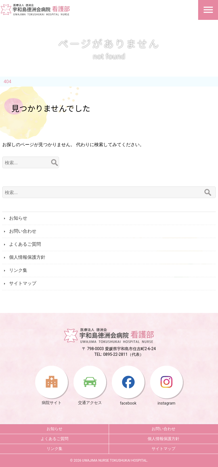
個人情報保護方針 (27, 257)
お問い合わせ (22, 231)
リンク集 (18, 270)
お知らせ (18, 218)
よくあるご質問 (25, 244)
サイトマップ (22, 283)
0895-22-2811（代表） (123, 354)
